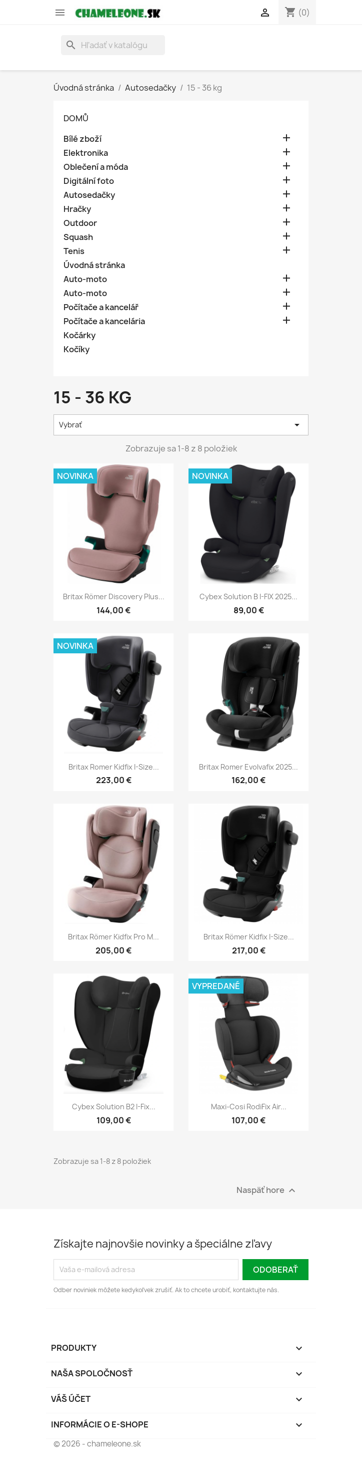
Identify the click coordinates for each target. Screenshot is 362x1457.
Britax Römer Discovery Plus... (113, 596)
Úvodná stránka (94, 265)
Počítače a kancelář (101, 307)
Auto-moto (85, 279)
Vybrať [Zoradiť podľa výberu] (181, 425)
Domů (76, 118)
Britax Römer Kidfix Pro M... (113, 936)
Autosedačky (89, 195)
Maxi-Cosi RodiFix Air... (248, 1106)
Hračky (77, 209)
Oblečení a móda (96, 167)
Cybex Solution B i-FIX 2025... (249, 596)
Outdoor (80, 223)
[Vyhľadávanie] (113, 45)
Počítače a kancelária (104, 321)
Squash (78, 237)
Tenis (74, 251)
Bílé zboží (83, 139)
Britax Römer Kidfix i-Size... (249, 936)
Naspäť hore (267, 1190)
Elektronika (86, 153)
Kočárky (80, 335)
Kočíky (77, 349)
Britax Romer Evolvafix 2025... (248, 767)
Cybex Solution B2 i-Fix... (114, 1106)
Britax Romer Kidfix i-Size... (113, 767)
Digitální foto (89, 181)
